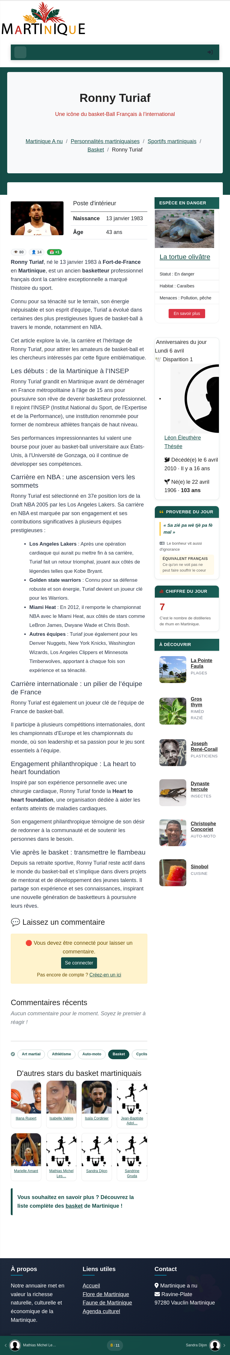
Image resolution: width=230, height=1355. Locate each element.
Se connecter (79, 962)
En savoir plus (187, 313)
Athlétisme (61, 1054)
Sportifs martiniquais (172, 141)
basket (74, 1206)
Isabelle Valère (61, 1118)
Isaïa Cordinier (96, 1118)
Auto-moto (91, 1054)
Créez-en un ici (105, 974)
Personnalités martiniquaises (105, 141)
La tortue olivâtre (185, 257)
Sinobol (199, 866)
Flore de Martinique (106, 1294)
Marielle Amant (26, 1171)
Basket (95, 150)
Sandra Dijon (96, 1171)
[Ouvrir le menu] (20, 52)
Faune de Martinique (107, 1303)
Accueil (91, 1286)
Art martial (31, 1054)
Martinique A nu (44, 141)
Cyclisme (144, 1054)
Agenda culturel (101, 1311)
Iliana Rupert (26, 1118)
